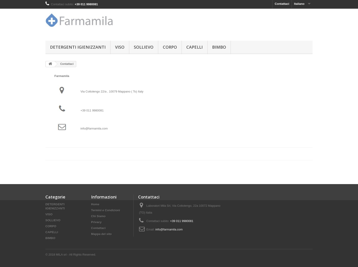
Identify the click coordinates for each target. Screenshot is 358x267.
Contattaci (282, 3)
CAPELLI (194, 47)
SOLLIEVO (143, 47)
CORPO (170, 47)
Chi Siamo (98, 216)
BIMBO (219, 47)
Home (95, 204)
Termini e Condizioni (105, 210)
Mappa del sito (101, 234)
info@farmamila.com (169, 229)
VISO (119, 47)
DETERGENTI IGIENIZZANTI (78, 47)
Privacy (96, 222)
